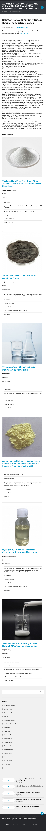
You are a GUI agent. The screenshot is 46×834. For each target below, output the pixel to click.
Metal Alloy (7, 733)
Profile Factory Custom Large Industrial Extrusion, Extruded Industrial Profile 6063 (21, 466)
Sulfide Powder (8, 763)
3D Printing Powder (9, 708)
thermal (25, 29)
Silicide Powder (8, 756)
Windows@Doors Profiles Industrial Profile (19, 370)
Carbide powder (8, 715)
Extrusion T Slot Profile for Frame (19, 279)
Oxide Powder (8, 748)
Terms (23, 827)
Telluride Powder (8, 770)
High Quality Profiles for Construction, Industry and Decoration (19, 553)
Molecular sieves (8, 737)
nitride (21, 29)
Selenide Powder (8, 752)
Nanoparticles (8, 741)
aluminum (16, 29)
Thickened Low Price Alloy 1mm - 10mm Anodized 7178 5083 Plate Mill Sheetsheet (21, 186)
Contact (18, 827)
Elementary (7, 719)
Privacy (29, 827)
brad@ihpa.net (24, 35)
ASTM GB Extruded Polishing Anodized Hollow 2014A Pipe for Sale (20, 647)
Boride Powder (8, 711)
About (12, 827)
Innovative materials (9, 722)
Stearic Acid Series (9, 759)
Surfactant (7, 767)
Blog (3, 19)
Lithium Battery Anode (10, 726)
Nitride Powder (8, 745)
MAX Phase (7, 730)
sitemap (35, 827)
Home (7, 827)
